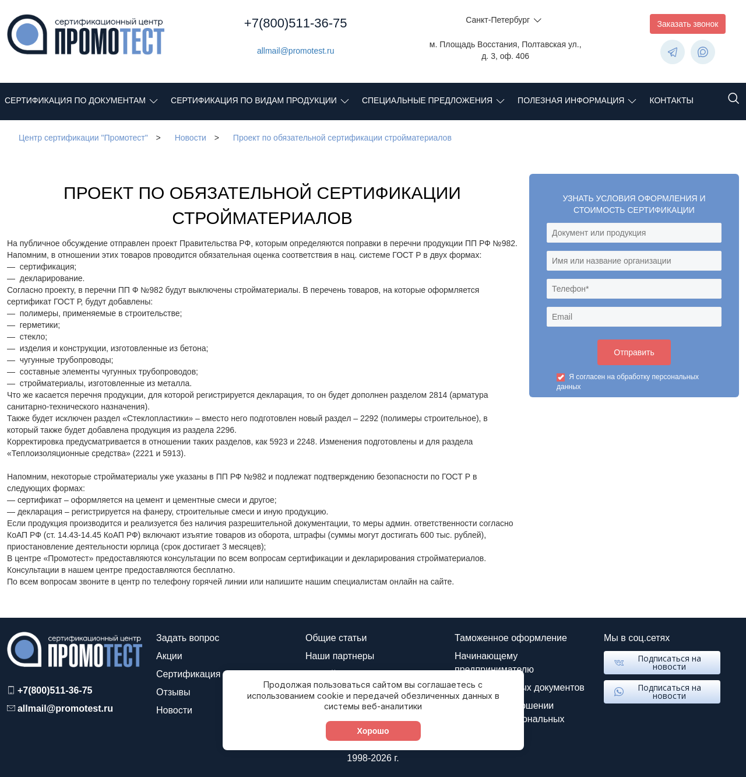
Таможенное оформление (511, 638)
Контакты (671, 100)
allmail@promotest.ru (295, 50)
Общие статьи (336, 638)
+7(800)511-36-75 (295, 23)
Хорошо (373, 731)
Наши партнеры (339, 656)
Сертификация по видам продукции (254, 100)
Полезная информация (571, 100)
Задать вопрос (187, 638)
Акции (169, 656)
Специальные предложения (427, 100)
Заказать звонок (688, 24)
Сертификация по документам (75, 100)
